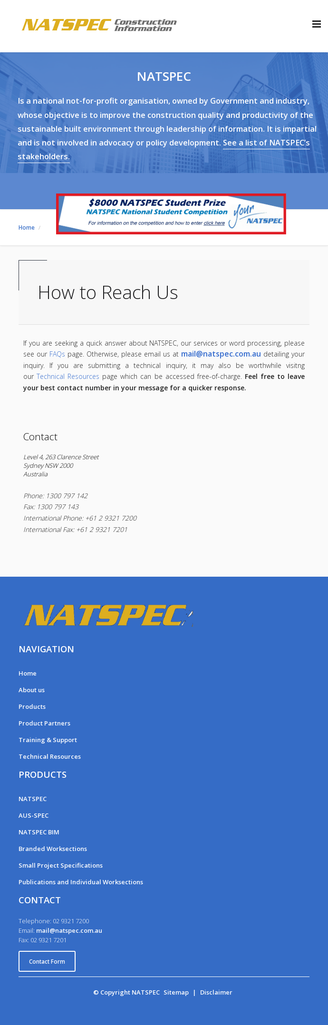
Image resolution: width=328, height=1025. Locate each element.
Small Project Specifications (61, 865)
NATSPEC (33, 798)
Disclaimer (216, 992)
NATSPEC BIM (39, 832)
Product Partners (44, 723)
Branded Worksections (53, 848)
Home (28, 673)
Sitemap (176, 992)
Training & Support (48, 739)
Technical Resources (68, 376)
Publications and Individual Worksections (81, 882)
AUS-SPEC (33, 815)
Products (32, 706)
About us (32, 690)
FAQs (57, 353)
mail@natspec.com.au (221, 353)
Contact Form (47, 961)
